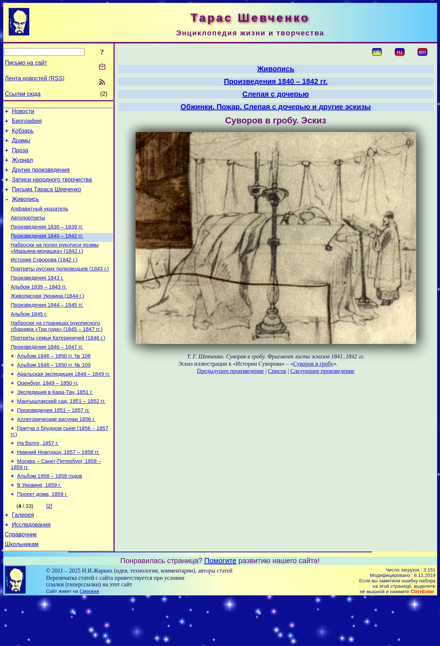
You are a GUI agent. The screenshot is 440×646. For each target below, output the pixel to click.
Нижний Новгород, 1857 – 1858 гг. (58, 491)
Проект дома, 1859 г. (42, 537)
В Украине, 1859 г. (39, 527)
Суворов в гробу (313, 364)
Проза (20, 156)
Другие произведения (41, 177)
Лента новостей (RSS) (35, 78)
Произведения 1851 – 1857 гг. (53, 445)
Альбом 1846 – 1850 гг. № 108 (54, 384)
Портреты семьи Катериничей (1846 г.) (58, 364)
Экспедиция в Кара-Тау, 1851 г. (55, 425)
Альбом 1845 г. (29, 338)
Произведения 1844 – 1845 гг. (47, 328)
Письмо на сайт (26, 63)
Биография (27, 123)
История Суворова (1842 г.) (44, 277)
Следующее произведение (322, 371)
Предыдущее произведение (230, 371)
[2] (49, 549)
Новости (23, 112)
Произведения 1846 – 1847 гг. (47, 374)
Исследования (31, 570)
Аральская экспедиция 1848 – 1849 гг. (63, 404)
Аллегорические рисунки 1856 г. (56, 455)
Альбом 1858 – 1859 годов (49, 517)
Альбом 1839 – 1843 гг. (39, 307)
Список (277, 371)
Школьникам (22, 592)
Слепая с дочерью (276, 94)
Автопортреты (28, 231)
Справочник (21, 581)
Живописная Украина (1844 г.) (47, 317)
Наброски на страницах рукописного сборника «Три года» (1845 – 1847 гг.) (57, 351)
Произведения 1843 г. (37, 297)
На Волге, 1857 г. (38, 481)
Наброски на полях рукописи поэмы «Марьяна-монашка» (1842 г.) (55, 264)
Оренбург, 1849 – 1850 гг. (47, 414)
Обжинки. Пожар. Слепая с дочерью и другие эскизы (275, 107)
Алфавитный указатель (39, 221)
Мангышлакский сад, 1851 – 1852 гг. (61, 435)
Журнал (22, 166)
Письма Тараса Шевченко (46, 199)
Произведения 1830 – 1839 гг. (47, 241)
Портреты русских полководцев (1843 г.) (60, 287)
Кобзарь (23, 134)
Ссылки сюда (23, 94)
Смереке (89, 639)
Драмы (21, 145)
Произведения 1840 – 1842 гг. (47, 251)
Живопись (25, 210)
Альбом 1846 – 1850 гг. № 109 (54, 394)
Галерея (23, 559)
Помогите (220, 608)
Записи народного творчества (52, 188)
